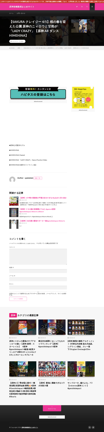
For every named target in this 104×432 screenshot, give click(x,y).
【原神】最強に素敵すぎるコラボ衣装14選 (51, 384)
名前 (11, 267)
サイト (11, 284)
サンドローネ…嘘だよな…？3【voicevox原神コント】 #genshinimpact (80, 385)
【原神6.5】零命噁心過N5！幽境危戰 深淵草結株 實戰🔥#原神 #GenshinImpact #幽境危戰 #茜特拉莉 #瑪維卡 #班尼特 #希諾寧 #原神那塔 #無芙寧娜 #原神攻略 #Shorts (22, 390)
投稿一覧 (37, 178)
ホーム (11, 13)
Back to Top (52, 409)
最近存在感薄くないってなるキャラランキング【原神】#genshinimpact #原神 (51, 344)
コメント (12, 247)
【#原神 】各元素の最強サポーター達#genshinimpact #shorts (42, 221)
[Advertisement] (52, 65)
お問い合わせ (21, 13)
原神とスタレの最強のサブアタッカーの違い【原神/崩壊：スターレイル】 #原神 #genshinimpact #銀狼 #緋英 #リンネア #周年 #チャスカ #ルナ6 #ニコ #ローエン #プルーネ (22, 348)
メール (12, 275)
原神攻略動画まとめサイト (30, 427)
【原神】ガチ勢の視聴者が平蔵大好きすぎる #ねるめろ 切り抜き (43, 198)
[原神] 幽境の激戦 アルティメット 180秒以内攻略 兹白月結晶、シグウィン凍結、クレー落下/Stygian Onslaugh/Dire (81, 345)
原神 (22, 41)
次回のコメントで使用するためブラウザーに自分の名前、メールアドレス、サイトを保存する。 (37, 294)
